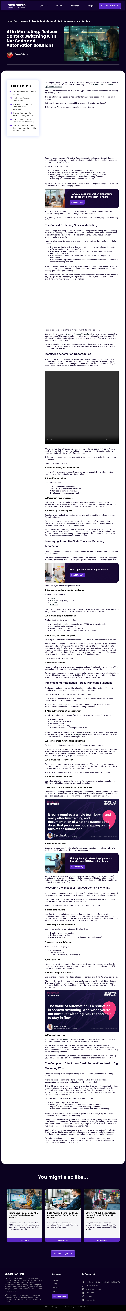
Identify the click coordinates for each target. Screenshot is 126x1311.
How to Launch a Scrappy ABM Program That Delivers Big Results (23, 1215)
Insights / (11, 21)
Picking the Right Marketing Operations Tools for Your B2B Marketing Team (91, 860)
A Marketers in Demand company (16, 7)
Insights (91, 6)
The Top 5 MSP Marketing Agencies (89, 569)
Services (44, 6)
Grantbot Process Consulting (78, 334)
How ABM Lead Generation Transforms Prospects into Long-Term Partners (91, 195)
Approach (75, 6)
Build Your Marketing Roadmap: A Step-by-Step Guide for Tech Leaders (62, 1215)
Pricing (59, 6)
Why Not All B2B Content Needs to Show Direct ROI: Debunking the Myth (101, 1215)
